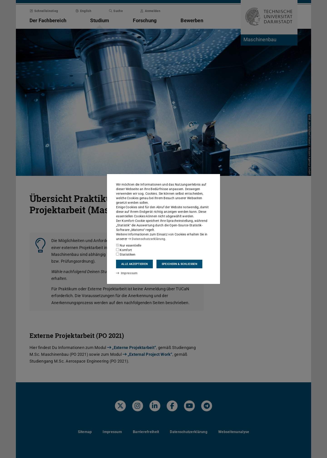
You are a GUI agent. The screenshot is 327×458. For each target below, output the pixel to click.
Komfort (124, 250)
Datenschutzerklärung (146, 239)
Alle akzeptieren (134, 264)
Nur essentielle (128, 245)
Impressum (127, 273)
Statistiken (126, 254)
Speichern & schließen (179, 264)
